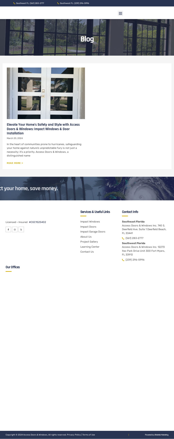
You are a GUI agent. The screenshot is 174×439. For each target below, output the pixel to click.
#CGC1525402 (37, 222)
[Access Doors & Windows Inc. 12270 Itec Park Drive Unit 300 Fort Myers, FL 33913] (87, 385)
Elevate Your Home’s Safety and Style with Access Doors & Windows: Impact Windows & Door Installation (43, 128)
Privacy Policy (74, 435)
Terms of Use (88, 435)
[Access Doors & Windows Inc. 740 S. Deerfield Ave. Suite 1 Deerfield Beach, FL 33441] (87, 311)
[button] (120, 13)
